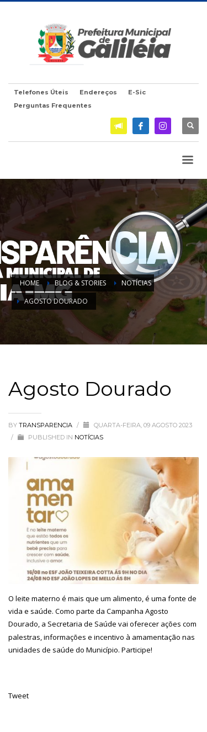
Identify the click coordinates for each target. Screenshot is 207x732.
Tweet (18, 696)
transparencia (46, 425)
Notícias (89, 437)
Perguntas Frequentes (53, 105)
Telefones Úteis (41, 92)
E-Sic (137, 92)
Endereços (98, 92)
